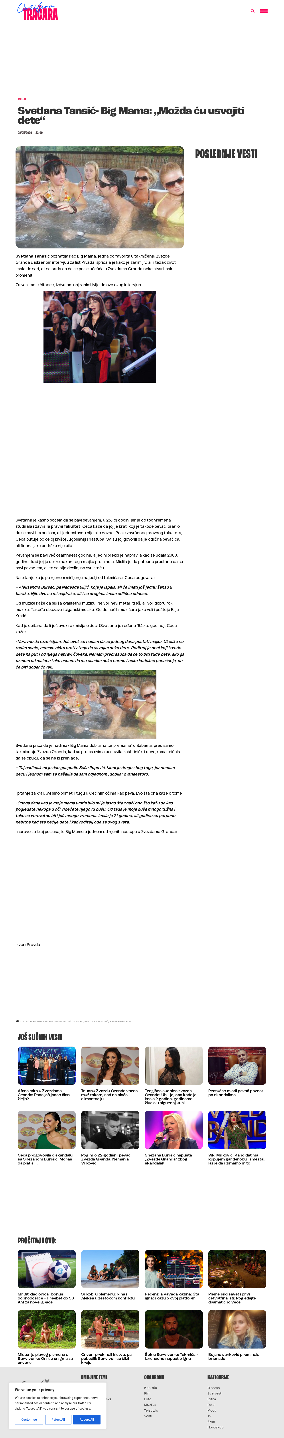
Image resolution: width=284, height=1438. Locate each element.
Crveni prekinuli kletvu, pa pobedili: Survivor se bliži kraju (106, 1359)
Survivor (88, 1388)
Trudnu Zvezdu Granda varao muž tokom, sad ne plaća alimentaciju (109, 1095)
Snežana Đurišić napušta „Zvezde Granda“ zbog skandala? (168, 1159)
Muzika (150, 1405)
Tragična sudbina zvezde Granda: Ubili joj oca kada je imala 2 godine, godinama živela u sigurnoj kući (170, 1097)
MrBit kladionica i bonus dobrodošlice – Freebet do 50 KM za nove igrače (46, 1298)
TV (209, 1416)
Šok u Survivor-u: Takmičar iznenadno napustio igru (171, 1357)
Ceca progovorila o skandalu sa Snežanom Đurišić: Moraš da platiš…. (45, 1159)
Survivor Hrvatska (96, 1399)
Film (147, 1393)
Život (211, 1422)
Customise (29, 1419)
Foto (147, 1399)
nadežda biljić (73, 1021)
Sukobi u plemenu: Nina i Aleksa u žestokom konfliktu (108, 1296)
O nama (213, 1388)
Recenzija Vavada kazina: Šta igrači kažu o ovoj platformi (172, 1296)
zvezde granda (120, 1021)
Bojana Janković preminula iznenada (233, 1357)
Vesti (148, 1416)
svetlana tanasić (96, 1021)
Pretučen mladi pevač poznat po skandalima (235, 1093)
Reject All (58, 1419)
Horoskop (215, 1427)
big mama (55, 1021)
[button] (253, 11)
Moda (211, 1410)
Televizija (151, 1410)
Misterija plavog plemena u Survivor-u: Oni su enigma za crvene (45, 1359)
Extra (211, 1399)
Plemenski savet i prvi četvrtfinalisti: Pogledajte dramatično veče (232, 1298)
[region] (57, 1405)
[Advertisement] (142, 61)
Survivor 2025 (92, 1393)
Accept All (87, 1419)
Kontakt (150, 1388)
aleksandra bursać (34, 1021)
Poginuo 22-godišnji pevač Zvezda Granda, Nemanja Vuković (105, 1159)
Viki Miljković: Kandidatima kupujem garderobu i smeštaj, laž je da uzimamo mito (236, 1159)
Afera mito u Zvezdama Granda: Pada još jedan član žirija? (44, 1095)
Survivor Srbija (93, 1405)
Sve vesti (214, 1393)
